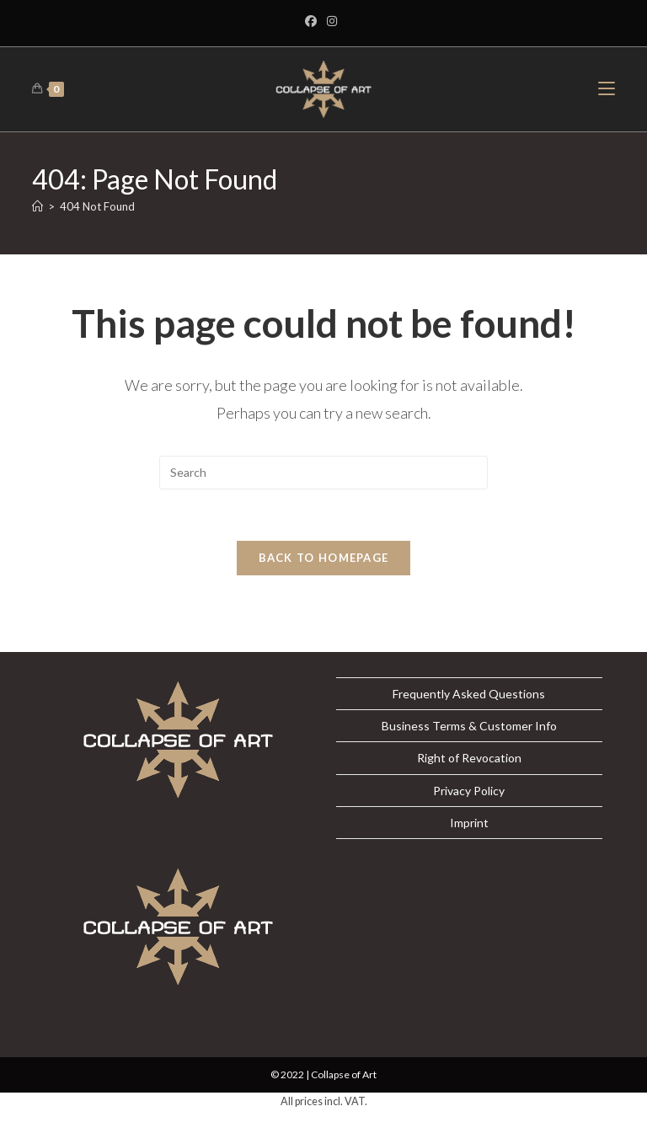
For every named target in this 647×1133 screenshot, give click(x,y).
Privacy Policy (469, 790)
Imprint (469, 822)
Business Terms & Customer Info (469, 726)
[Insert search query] (323, 472)
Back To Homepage (324, 557)
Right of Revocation (469, 758)
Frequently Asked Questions (469, 694)
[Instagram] (332, 21)
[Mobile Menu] (606, 89)
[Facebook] (313, 21)
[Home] (37, 206)
